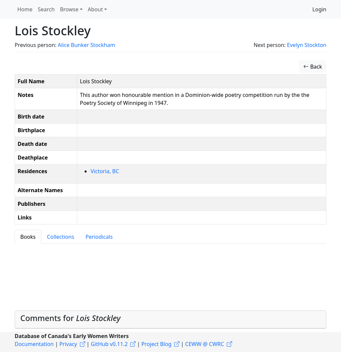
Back (312, 66)
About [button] (95, 9)
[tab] (170, 319)
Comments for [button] (70, 318)
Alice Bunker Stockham (86, 45)
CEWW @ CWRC (204, 344)
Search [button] (46, 9)
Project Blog (156, 344)
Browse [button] (69, 9)
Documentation (34, 344)
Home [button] (25, 9)
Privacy (68, 344)
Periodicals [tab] (99, 236)
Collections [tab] (60, 236)
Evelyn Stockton (306, 45)
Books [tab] (28, 236)
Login (319, 9)
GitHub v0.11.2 (109, 344)
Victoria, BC (105, 171)
